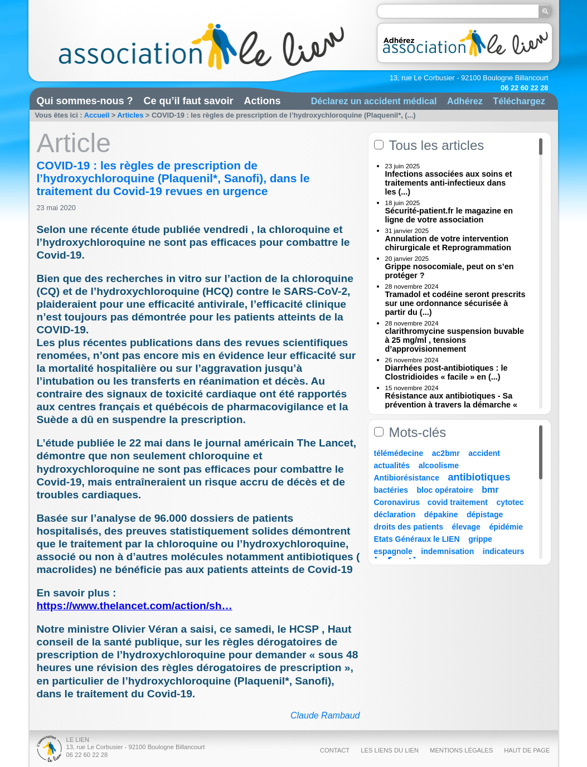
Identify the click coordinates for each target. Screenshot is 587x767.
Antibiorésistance (406, 477)
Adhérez (465, 101)
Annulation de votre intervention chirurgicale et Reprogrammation (448, 243)
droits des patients (408, 526)
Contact (335, 750)
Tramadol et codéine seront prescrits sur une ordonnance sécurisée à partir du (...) (455, 303)
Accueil (97, 115)
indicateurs (504, 551)
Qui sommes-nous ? (85, 100)
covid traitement (458, 502)
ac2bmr (446, 453)
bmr (490, 489)
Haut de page (527, 750)
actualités (392, 465)
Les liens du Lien (390, 750)
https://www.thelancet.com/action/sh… (134, 605)
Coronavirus (398, 502)
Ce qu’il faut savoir (189, 100)
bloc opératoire (445, 490)
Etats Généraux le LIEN (417, 539)
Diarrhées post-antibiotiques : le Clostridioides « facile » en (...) (446, 372)
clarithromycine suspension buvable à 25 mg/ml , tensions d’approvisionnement (455, 340)
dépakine (441, 514)
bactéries (391, 490)
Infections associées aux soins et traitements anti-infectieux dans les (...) (448, 182)
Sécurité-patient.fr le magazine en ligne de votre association (449, 215)
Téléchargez (519, 101)
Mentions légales (461, 750)
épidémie (506, 526)
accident (484, 453)
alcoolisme (439, 465)
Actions (262, 100)
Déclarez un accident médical (374, 101)
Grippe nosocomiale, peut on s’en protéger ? (449, 271)
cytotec (510, 502)
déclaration (395, 514)
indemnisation (447, 551)
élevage (466, 526)
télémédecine (399, 453)
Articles (130, 115)
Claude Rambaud (325, 715)
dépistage (485, 514)
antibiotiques (479, 477)
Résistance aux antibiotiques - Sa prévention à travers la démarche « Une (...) (451, 404)
